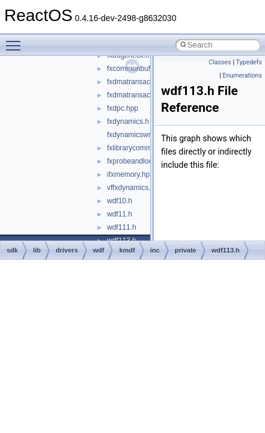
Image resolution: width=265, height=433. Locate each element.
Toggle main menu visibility (16, 40)
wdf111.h (121, 227)
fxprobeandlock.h (134, 161)
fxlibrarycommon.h (136, 148)
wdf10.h (119, 201)
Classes (220, 62)
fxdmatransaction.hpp (141, 82)
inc (155, 250)
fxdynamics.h (128, 121)
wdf (99, 250)
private (185, 250)
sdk (12, 250)
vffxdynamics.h (130, 187)
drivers (67, 250)
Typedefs (249, 62)
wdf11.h (119, 214)
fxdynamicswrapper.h (141, 135)
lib (37, 250)
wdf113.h (226, 250)
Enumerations (242, 75)
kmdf (127, 250)
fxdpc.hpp (122, 108)
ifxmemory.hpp (130, 174)
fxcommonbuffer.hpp (139, 68)
